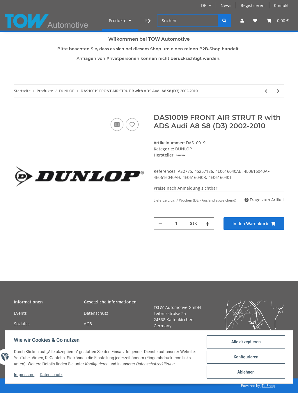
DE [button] (203, 5)
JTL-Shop (268, 385)
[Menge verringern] (160, 224)
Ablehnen (245, 372)
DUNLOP (183, 149)
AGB (88, 323)
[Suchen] (187, 20)
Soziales (22, 323)
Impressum (24, 375)
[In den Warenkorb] (18, 110)
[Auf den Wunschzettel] (132, 124)
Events (20, 313)
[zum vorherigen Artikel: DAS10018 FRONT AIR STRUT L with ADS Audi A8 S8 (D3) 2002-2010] (266, 91)
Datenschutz (96, 313)
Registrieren (253, 5)
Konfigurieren (245, 357)
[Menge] (176, 224)
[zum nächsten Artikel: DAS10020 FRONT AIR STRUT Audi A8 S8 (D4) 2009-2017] (278, 91)
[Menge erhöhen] (207, 224)
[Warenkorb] (277, 20)
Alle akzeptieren (245, 342)
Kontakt (281, 5)
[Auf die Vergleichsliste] (117, 124)
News (226, 5)
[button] (242, 20)
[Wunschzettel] (255, 20)
